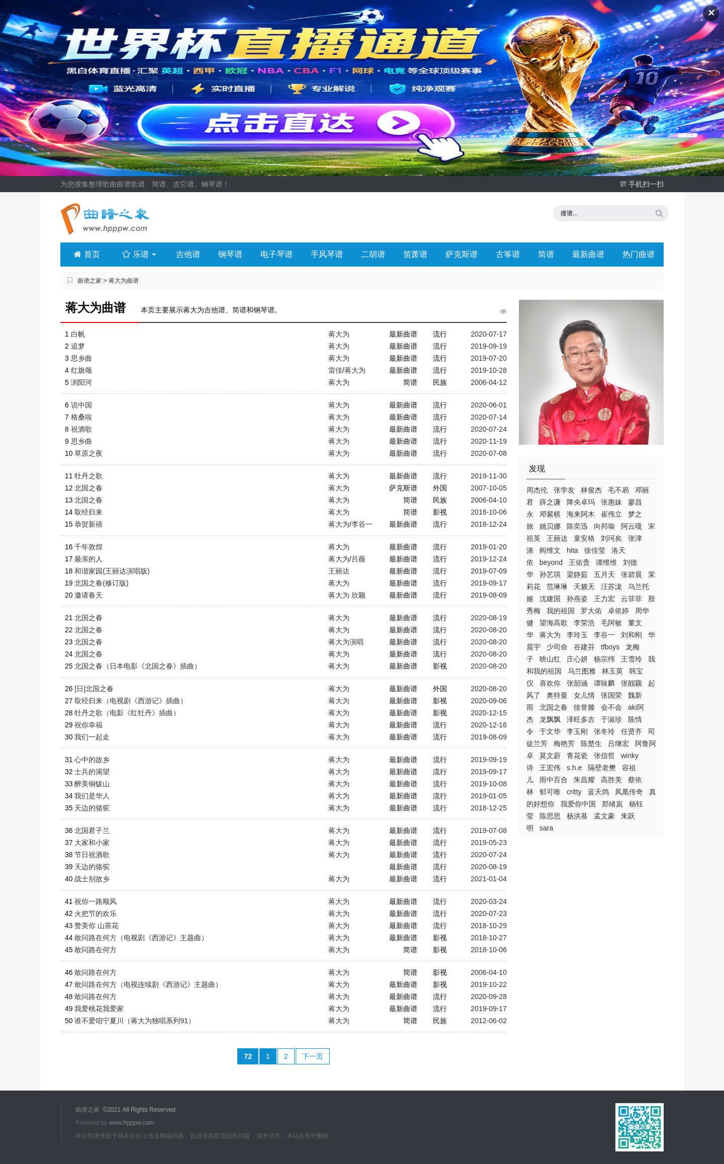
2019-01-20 (489, 547)
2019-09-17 (489, 583)
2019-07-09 (489, 571)
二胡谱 (373, 254)
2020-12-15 (489, 713)
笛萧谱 (415, 254)
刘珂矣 (611, 538)
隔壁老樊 (602, 768)
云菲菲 (631, 599)
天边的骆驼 (92, 808)
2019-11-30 (489, 476)
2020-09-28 (489, 996)
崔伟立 (611, 514)
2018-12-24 (489, 524)
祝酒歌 (81, 429)
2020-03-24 (489, 901)
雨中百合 (553, 780)
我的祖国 (561, 611)
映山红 (550, 659)
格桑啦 (81, 417)
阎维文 (550, 550)
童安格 (584, 538)
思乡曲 (81, 358)
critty (574, 792)
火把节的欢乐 (95, 913)
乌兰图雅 (582, 671)
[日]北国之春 (94, 689)
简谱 (546, 254)
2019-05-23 (489, 843)
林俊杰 (591, 490)
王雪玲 (631, 659)
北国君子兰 (92, 830)
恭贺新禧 (88, 524)
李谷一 (604, 635)
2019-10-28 (489, 370)
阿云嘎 (631, 526)
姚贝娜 (550, 526)
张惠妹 (611, 502)
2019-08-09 (489, 595)
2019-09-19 (489, 346)
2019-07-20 (489, 358)
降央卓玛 (581, 502)
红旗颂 (81, 370)
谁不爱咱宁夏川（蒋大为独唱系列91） (134, 1021)
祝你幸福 (88, 725)
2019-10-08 (489, 784)
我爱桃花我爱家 (99, 1009)
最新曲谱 (588, 254)
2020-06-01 (489, 405)
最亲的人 (88, 559)
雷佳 (335, 370)
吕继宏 (618, 743)
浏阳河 (81, 382)
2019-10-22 (489, 984)
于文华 (550, 731)
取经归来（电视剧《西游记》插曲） (130, 701)
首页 (86, 254)
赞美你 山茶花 (96, 926)
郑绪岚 (612, 804)
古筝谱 (508, 254)
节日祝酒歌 (92, 855)
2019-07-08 (489, 830)
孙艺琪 (550, 574)
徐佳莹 (594, 550)
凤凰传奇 (629, 792)
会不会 (611, 707)
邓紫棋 (550, 514)
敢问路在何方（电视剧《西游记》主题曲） (141, 938)
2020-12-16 (489, 725)
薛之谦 (550, 502)
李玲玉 (577, 635)
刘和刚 (631, 635)
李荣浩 (584, 623)
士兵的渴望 (92, 772)
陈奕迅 (577, 526)
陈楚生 (591, 743)
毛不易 (618, 490)
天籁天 (584, 587)
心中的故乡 (92, 760)
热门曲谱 (638, 254)
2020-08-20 (489, 630)
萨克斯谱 (461, 254)
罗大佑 (591, 611)
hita (572, 550)
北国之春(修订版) (101, 583)
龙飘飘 (550, 719)
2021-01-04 (489, 879)
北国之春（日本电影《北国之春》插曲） (137, 666)
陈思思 (550, 816)
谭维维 (606, 562)
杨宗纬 (604, 659)
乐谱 (140, 254)
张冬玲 (604, 731)
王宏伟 (550, 768)
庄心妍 (577, 659)
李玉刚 (577, 731)
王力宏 (604, 599)
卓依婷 (618, 611)
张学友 (564, 490)
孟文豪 (604, 816)
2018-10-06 (489, 512)
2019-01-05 (489, 796)
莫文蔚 (550, 756)
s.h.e (574, 768)
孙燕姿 (577, 599)
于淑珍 (611, 719)
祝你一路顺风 (95, 901)
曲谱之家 (89, 280)
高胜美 (611, 780)
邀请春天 (88, 595)
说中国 (81, 405)
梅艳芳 (564, 743)
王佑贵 (579, 562)
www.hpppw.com (131, 1122)
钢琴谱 (230, 254)
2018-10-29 (489, 926)
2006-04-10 (489, 500)
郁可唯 (550, 792)
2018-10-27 (489, 938)
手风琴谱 (327, 254)
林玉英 (612, 671)
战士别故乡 (92, 879)
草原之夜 (88, 453)
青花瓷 (577, 756)
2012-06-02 (489, 1021)
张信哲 (604, 756)
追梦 (78, 346)
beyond (551, 562)
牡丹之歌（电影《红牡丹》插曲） (127, 713)
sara (546, 828)
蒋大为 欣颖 (347, 595)
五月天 (604, 574)
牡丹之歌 (88, 476)
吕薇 (358, 559)
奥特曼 (557, 695)
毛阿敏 (611, 623)
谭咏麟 (604, 683)
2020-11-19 (489, 441)
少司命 (557, 647)
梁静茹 (577, 574)
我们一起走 (92, 737)
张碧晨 (631, 574)
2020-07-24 (489, 429)
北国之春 (553, 707)
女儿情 (584, 695)
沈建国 (550, 599)
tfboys (610, 647)
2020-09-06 (489, 701)
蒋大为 (550, 635)
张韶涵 (577, 683)
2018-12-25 (489, 808)
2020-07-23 (489, 913)
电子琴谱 (276, 254)
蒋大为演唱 (346, 642)
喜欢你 (550, 683)
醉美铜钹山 (92, 784)
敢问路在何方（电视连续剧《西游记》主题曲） (148, 984)
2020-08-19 (489, 618)
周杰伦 (537, 490)
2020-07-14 (489, 417)
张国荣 (611, 695)
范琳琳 (557, 587)
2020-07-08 (489, 453)
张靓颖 (631, 683)
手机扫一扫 (642, 184)
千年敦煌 (88, 547)
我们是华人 (92, 796)
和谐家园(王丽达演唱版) (111, 571)
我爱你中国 (578, 804)
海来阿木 (581, 514)
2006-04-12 (489, 382)
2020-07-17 (489, 334)
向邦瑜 (604, 526)
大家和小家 (92, 843)
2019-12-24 (489, 559)
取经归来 (88, 512)
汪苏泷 (611, 587)
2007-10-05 (489, 488)
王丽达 (557, 538)
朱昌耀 (584, 780)
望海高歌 (553, 623)
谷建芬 (584, 647)
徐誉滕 (584, 707)
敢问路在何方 (95, 950)
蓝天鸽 (598, 792)
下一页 (312, 1056)
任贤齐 (631, 731)
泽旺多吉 (581, 719)
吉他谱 (188, 254)
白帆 (78, 334)
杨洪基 (577, 816)
